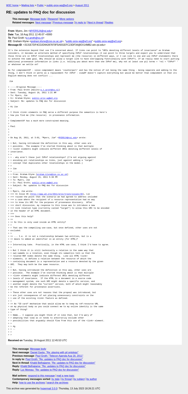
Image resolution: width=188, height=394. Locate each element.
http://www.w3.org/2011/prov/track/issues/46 (57, 194)
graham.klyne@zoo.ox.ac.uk (46, 41)
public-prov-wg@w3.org (59, 5)
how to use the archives (32, 382)
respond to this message (41, 375)
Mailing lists (27, 5)
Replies (109, 22)
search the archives (57, 382)
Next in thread (95, 22)
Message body (38, 19)
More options (67, 19)
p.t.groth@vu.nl (34, 38)
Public (40, 5)
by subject (79, 379)
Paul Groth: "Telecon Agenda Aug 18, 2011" (59, 356)
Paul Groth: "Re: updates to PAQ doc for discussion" (54, 359)
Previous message (63, 22)
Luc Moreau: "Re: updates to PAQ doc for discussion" (49, 369)
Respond (53, 19)
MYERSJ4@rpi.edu (40, 31)
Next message (43, 22)
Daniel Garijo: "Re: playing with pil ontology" (54, 352)
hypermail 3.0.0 (48, 388)
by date (55, 379)
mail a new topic (65, 375)
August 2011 (82, 5)
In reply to (80, 22)
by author (92, 379)
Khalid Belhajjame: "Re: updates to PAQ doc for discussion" (62, 362)
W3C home (12, 5)
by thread (66, 379)
